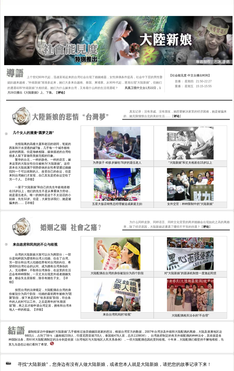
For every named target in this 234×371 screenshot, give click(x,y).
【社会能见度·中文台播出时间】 (190, 75)
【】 (61, 92)
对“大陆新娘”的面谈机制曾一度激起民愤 (190, 273)
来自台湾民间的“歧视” (117, 314)
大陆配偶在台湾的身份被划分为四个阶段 (117, 273)
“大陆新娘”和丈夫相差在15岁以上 (190, 162)
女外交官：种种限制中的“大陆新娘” (190, 204)
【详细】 (30, 179)
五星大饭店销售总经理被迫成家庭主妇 (117, 204)
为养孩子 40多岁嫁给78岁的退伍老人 (117, 162)
